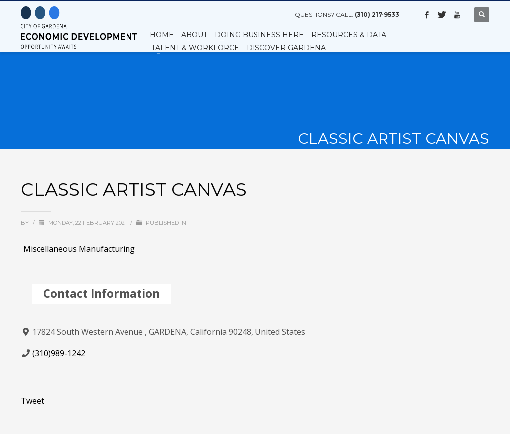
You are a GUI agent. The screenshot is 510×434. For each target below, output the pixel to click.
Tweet (32, 400)
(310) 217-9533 (377, 14)
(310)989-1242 (58, 353)
